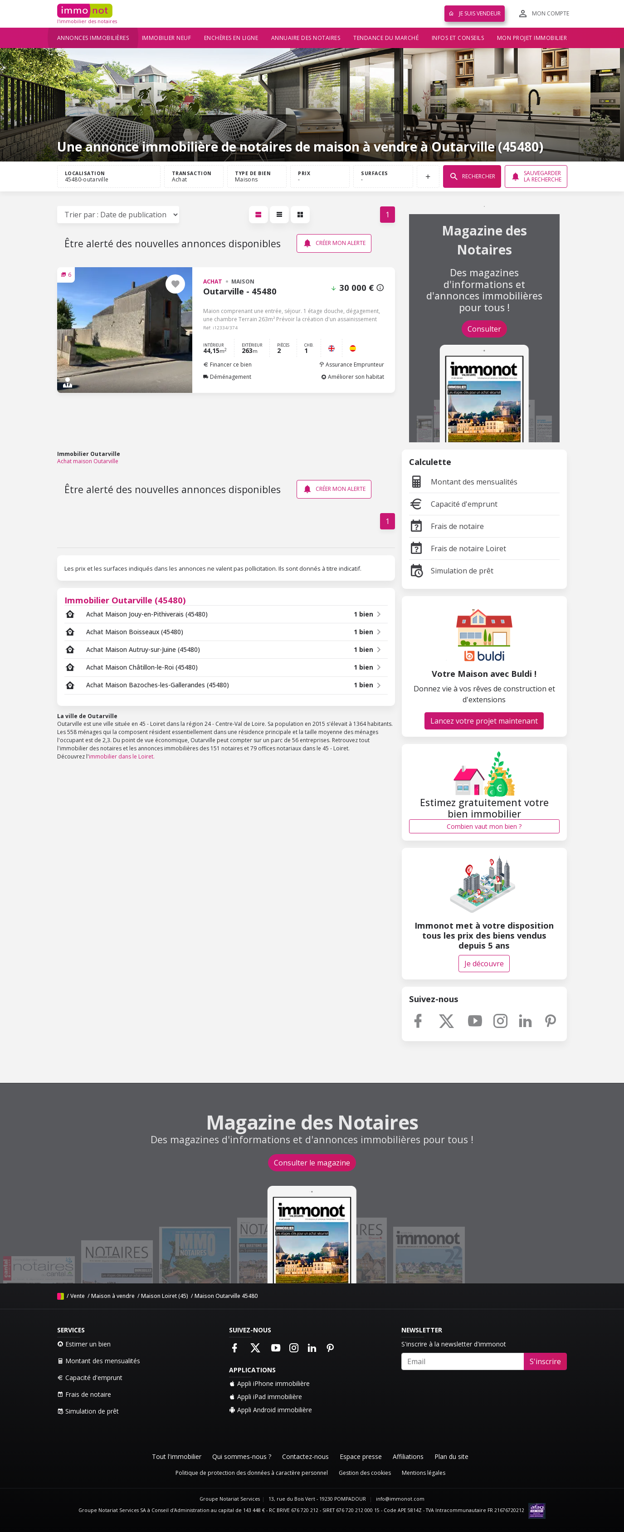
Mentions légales (423, 1473)
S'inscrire (545, 1361)
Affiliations (408, 1456)
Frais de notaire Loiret (457, 548)
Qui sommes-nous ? (241, 1456)
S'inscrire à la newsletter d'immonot (453, 1344)
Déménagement (227, 377)
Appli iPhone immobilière (269, 1383)
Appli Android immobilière (270, 1409)
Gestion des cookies (365, 1473)
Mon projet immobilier (532, 38)
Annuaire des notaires (306, 38)
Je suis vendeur (474, 13)
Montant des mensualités (463, 482)
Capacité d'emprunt (453, 504)
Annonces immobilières (93, 38)
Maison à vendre (113, 1296)
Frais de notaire (446, 526)
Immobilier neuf (166, 38)
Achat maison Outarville (87, 461)
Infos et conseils (458, 38)
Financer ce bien (227, 364)
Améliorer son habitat (352, 377)
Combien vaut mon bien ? (484, 826)
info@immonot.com (400, 1499)
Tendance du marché (386, 38)
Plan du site (451, 1456)
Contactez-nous (305, 1456)
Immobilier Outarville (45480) (125, 600)
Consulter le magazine (312, 1163)
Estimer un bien (84, 1344)
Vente (77, 1296)
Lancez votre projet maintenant (484, 721)
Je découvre (484, 964)
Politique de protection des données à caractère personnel (252, 1473)
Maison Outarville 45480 (226, 1296)
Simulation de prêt (451, 571)
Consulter (484, 329)
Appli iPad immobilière (265, 1396)
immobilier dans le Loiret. (122, 756)
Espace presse (361, 1456)
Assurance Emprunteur (351, 364)
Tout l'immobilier (176, 1456)
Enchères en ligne (231, 38)
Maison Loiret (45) (164, 1296)
